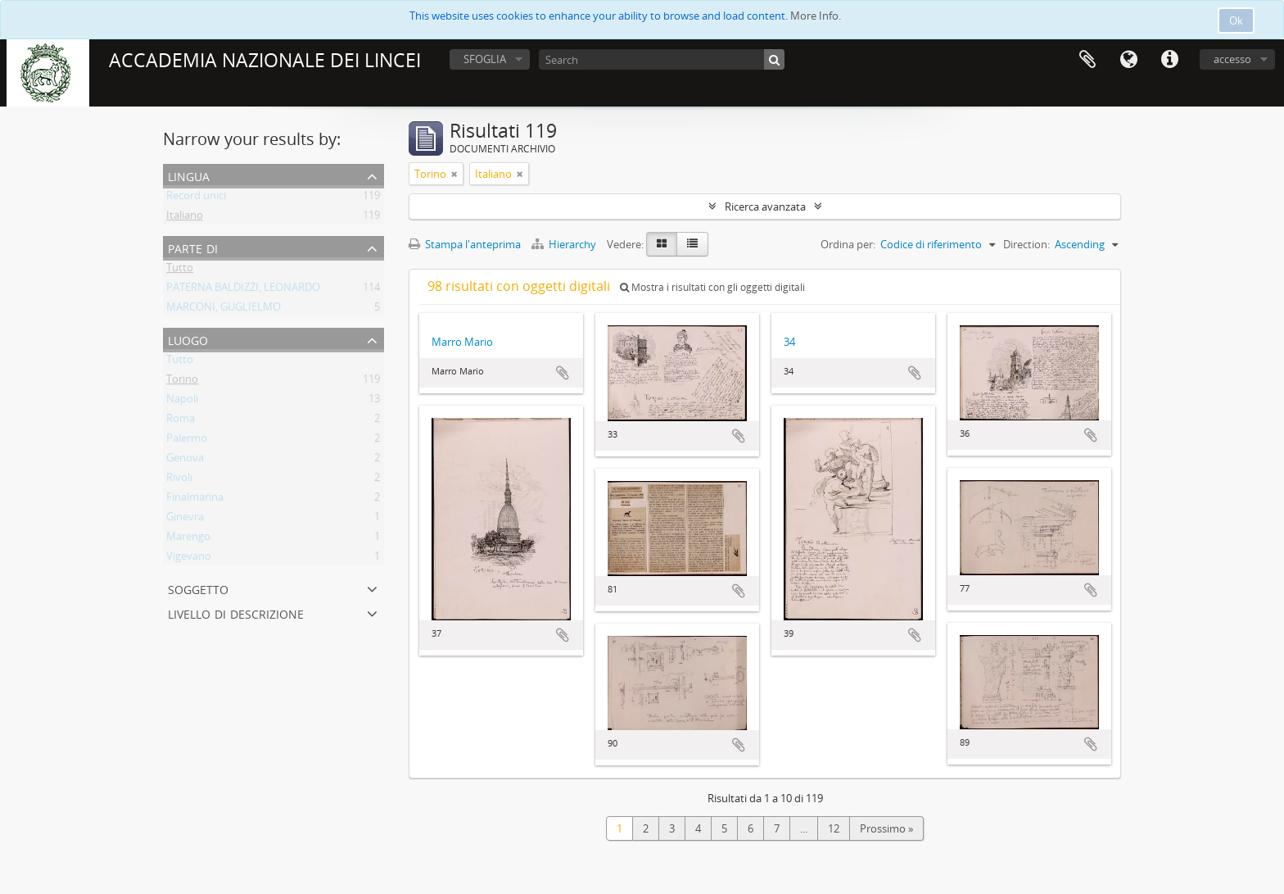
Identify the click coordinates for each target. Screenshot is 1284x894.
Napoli (182, 401)
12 (833, 828)
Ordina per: (848, 244)
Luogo (188, 339)
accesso (1232, 59)
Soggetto (198, 588)
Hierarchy (565, 244)
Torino (182, 381)
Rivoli (179, 480)
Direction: (1026, 244)
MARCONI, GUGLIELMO (223, 309)
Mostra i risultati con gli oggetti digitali (712, 287)
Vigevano (188, 558)
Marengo (188, 539)
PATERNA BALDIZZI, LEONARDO (243, 290)
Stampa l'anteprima (465, 244)
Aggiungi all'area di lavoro (562, 373)
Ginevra (185, 519)
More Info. (815, 15)
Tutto (179, 270)
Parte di (193, 247)
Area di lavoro (1087, 59)
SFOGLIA (484, 59)
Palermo (186, 440)
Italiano (184, 218)
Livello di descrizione (236, 612)
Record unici (196, 198)
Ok (1236, 20)
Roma (180, 421)
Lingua (1128, 59)
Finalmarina (195, 499)
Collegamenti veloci (1169, 59)
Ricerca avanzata (765, 206)
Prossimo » (886, 828)
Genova (185, 460)
